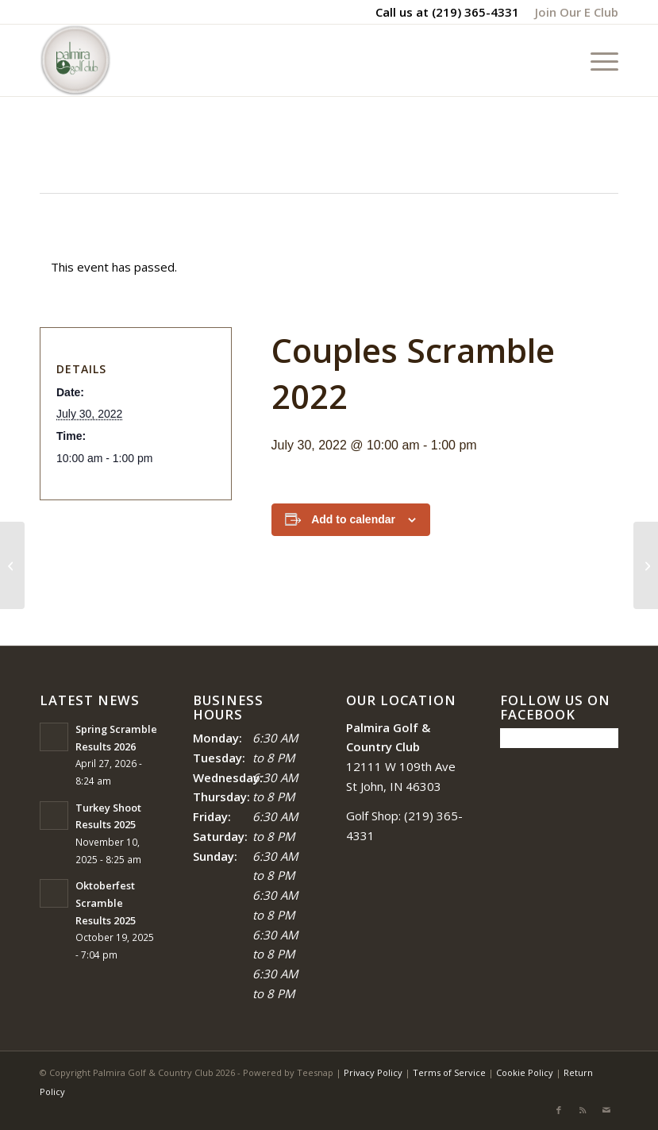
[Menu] (596, 60)
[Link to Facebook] (559, 1110)
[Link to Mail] (606, 1110)
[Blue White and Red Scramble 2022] (12, 565)
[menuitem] (572, 12)
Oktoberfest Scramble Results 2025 (105, 902)
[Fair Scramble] (645, 565)
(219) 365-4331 (475, 12)
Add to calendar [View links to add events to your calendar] (353, 519)
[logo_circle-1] (75, 60)
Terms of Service (449, 1072)
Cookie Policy (524, 1072)
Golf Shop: (373, 815)
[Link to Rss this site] (583, 1110)
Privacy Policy (373, 1072)
